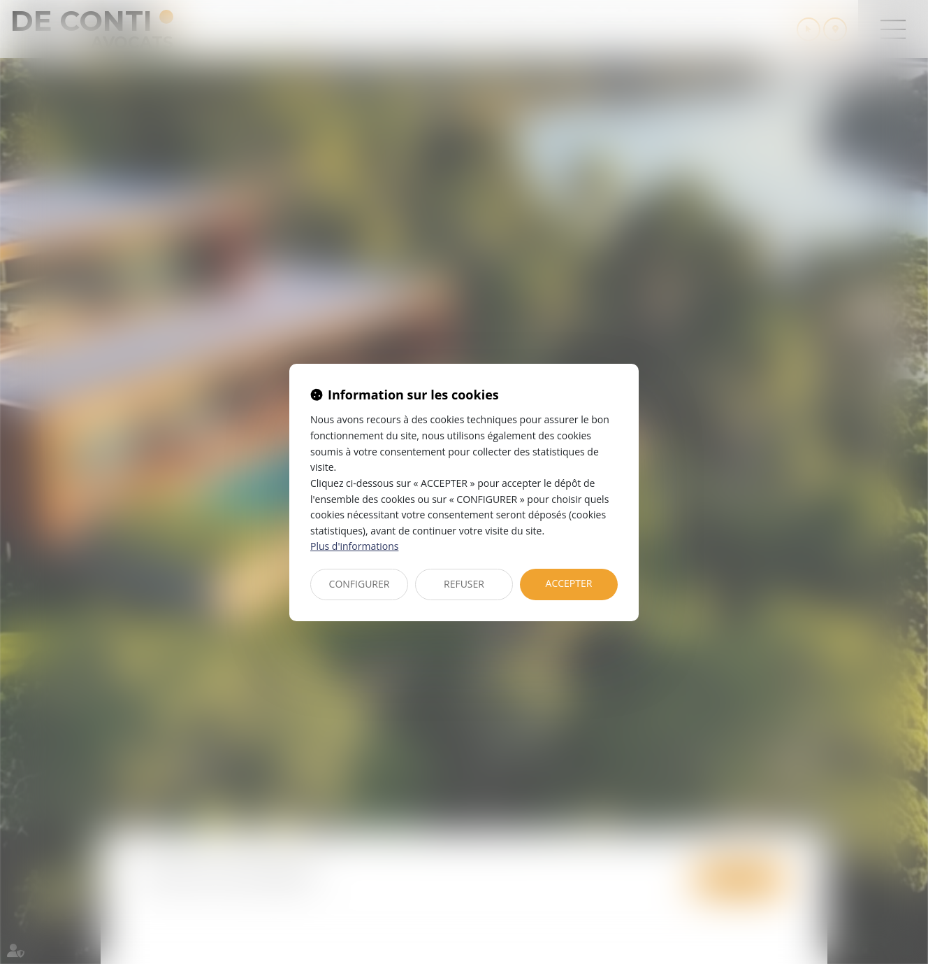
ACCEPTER (569, 583)
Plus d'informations (354, 546)
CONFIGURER (359, 583)
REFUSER (464, 583)
